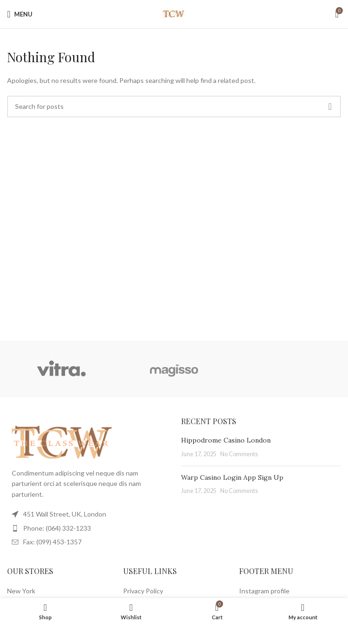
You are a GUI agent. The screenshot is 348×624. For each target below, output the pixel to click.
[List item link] (87, 528)
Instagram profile (264, 591)
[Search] (174, 106)
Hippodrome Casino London (226, 440)
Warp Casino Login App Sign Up (232, 477)
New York (21, 591)
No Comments (239, 454)
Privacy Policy (143, 591)
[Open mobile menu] (19, 14)
